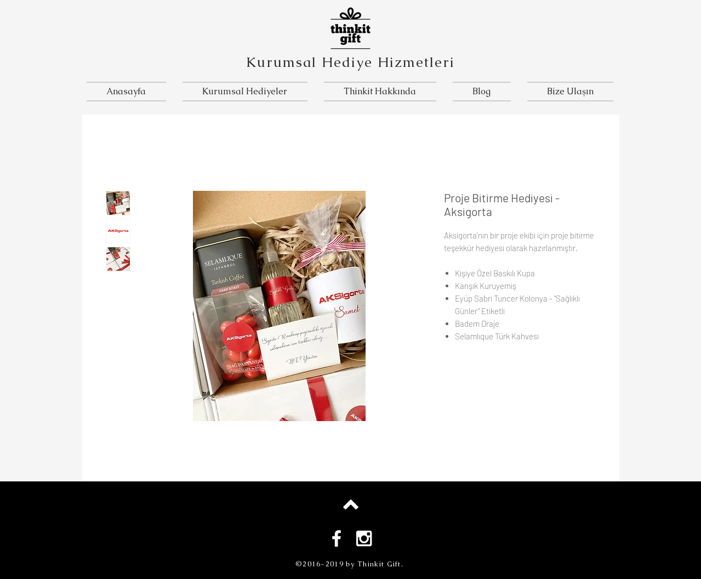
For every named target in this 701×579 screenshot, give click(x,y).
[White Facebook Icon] (336, 538)
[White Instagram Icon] (364, 538)
